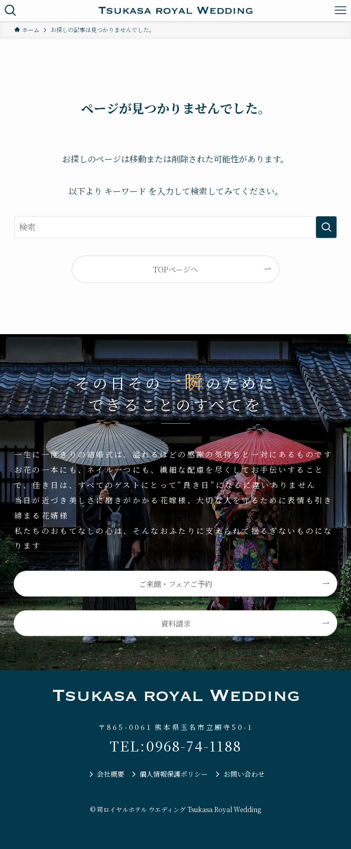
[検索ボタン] (10, 10)
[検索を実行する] (326, 227)
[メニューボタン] (340, 10)
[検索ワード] (175, 227)
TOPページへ (175, 269)
